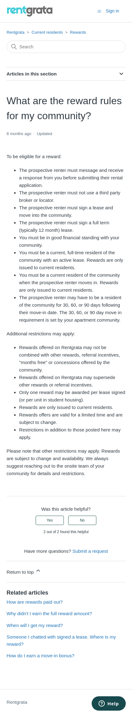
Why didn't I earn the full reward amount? (49, 613)
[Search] (66, 47)
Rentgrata (15, 32)
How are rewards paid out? (35, 602)
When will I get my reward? (35, 625)
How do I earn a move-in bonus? (40, 655)
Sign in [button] (112, 10)
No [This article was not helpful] (82, 520)
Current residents (47, 32)
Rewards (78, 32)
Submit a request (90, 551)
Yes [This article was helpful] (50, 520)
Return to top (24, 571)
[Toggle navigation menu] (99, 10)
